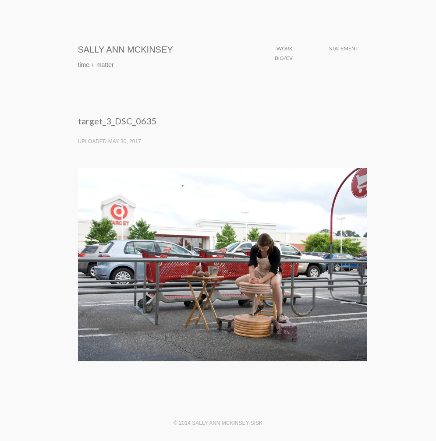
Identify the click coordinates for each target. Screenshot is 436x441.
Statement (343, 48)
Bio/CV (284, 58)
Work (284, 48)
